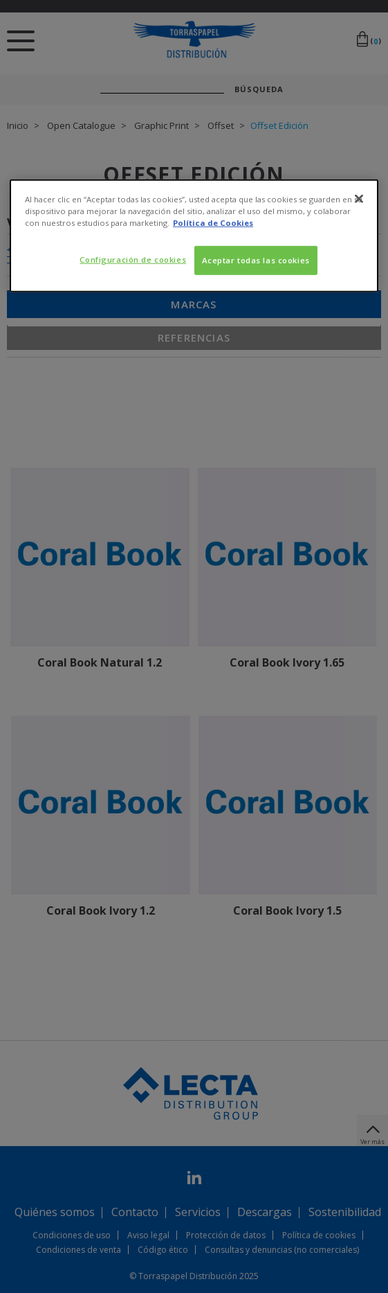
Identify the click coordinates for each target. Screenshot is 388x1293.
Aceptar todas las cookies (256, 260)
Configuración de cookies (133, 259)
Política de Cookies (213, 223)
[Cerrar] (359, 199)
